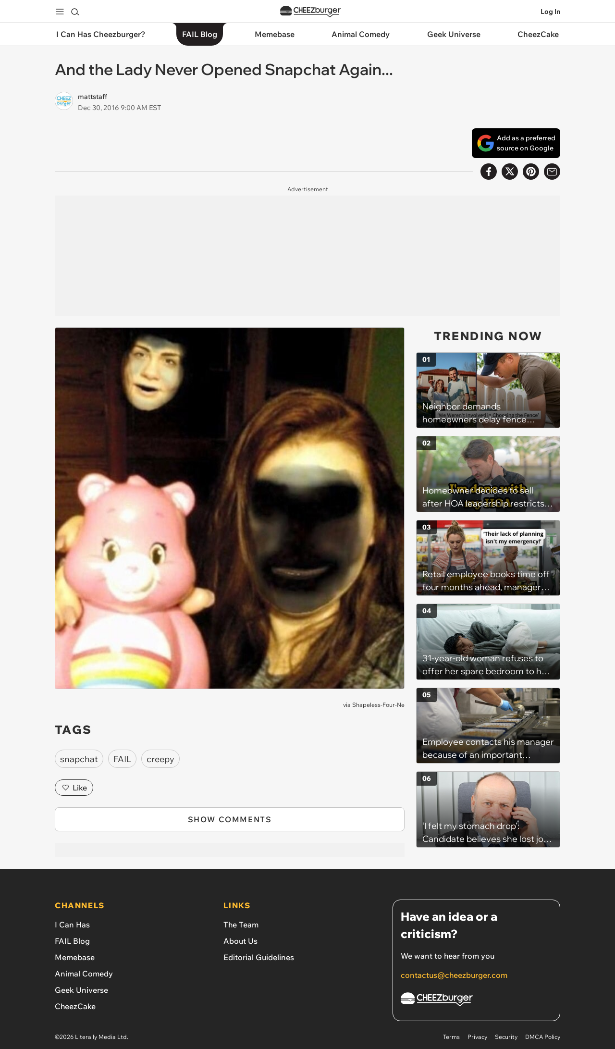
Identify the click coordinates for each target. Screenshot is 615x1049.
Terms (451, 1036)
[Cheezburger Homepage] (476, 1000)
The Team (240, 924)
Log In (550, 11)
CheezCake (75, 1006)
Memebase (75, 957)
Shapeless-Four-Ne (378, 704)
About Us (240, 941)
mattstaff (92, 96)
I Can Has (72, 924)
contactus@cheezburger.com (454, 975)
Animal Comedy (84, 973)
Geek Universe (81, 990)
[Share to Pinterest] (531, 171)
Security (506, 1036)
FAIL (122, 759)
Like (74, 787)
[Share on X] (510, 171)
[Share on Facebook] (488, 171)
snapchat (79, 759)
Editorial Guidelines (258, 957)
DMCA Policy (542, 1036)
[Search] (75, 11)
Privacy (477, 1036)
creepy (160, 759)
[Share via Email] (552, 171)
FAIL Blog (72, 941)
